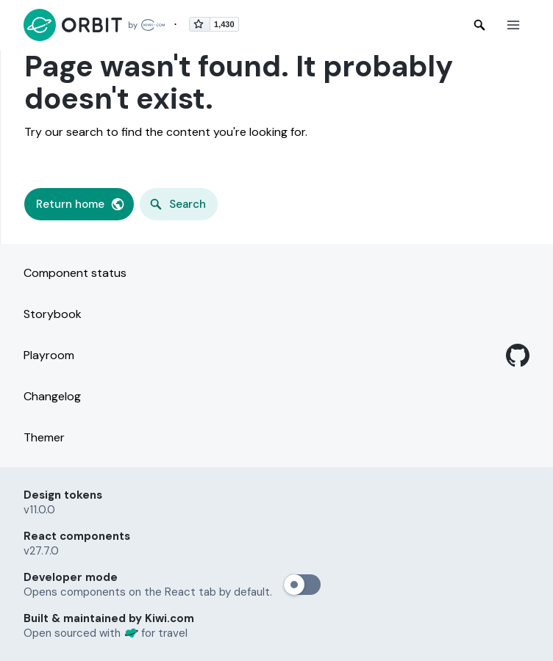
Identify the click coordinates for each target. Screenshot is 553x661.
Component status (75, 273)
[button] (513, 25)
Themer (44, 437)
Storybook (53, 314)
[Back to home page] (94, 25)
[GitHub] (517, 355)
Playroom (49, 355)
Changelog (52, 396)
